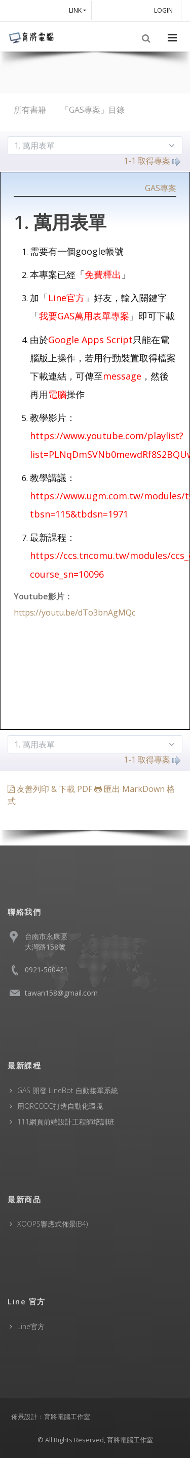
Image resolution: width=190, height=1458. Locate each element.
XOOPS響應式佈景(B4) (52, 1224)
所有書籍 (30, 109)
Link (75, 10)
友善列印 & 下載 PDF (51, 788)
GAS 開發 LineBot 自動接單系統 (67, 1090)
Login (165, 10)
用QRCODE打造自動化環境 (60, 1106)
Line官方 (31, 1326)
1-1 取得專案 (152, 160)
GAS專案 (160, 188)
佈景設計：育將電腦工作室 (50, 1416)
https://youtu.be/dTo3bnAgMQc (74, 612)
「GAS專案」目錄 (93, 109)
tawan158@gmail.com (61, 993)
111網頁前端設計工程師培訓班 (66, 1121)
